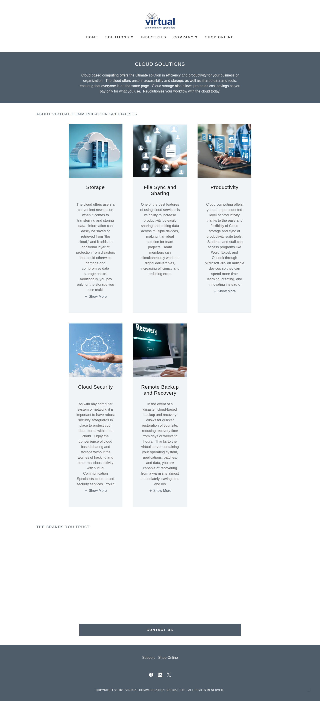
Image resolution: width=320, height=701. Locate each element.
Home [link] (92, 37)
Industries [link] (153, 37)
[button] (119, 37)
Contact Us (160, 630)
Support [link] (148, 657)
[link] (160, 20)
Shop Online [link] (219, 37)
